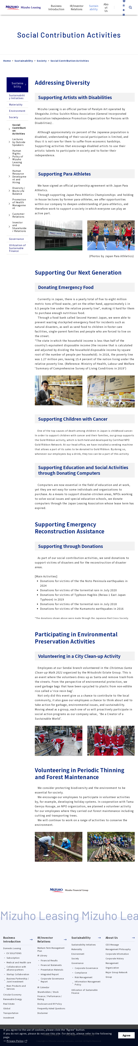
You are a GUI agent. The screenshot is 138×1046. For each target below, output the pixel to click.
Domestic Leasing (12, 948)
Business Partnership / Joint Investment (18, 980)
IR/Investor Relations (45, 939)
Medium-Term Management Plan (51, 949)
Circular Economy (12, 994)
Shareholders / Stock (48, 991)
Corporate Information (117, 953)
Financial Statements (51, 965)
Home (7, 60)
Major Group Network (117, 972)
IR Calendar (43, 987)
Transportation (10, 1013)
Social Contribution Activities (16, 129)
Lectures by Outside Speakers (18, 142)
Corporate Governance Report (52, 980)
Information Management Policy (88, 983)
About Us (112, 937)
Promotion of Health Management (19, 204)
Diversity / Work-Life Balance (18, 190)
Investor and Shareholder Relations (19, 227)
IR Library (42, 955)
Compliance (81, 972)
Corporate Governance (86, 968)
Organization (112, 967)
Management (112, 963)
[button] (18, 940)
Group (109, 976)
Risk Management (83, 977)
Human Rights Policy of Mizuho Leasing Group (17, 158)
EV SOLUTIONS (14, 953)
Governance (16, 238)
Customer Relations (18, 215)
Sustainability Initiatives (17, 97)
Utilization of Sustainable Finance (17, 248)
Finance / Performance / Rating (49, 998)
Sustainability (24, 60)
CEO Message (112, 944)
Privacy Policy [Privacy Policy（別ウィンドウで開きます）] (15, 1041)
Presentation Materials (52, 969)
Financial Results (49, 960)
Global (6, 1008)
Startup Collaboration (18, 974)
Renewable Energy (12, 999)
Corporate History (115, 958)
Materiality (15, 104)
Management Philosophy (118, 949)
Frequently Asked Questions (51, 1008)
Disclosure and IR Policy (49, 1003)
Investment (8, 1017)
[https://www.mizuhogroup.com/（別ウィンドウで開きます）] (69, 890)
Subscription (13, 957)
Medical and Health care (19, 962)
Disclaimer (42, 1013)
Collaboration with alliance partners (16, 968)
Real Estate (9, 1003)
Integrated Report (50, 974)
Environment (17, 110)
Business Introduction (12, 939)
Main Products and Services (16, 987)
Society (42, 60)
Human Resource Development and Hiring (19, 176)
